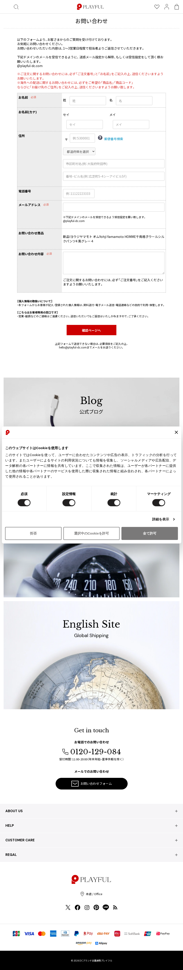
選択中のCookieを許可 (91, 533)
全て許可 (149, 533)
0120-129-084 (91, 751)
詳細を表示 (160, 519)
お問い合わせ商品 (31, 233)
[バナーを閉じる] (176, 432)
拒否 (33, 533)
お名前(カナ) (27, 112)
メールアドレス (29, 205)
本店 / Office (91, 894)
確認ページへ (91, 330)
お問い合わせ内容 (31, 254)
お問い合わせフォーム (91, 784)
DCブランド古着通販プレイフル (95, 960)
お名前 (23, 97)
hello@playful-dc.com (73, 347)
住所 (21, 136)
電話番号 (24, 191)
